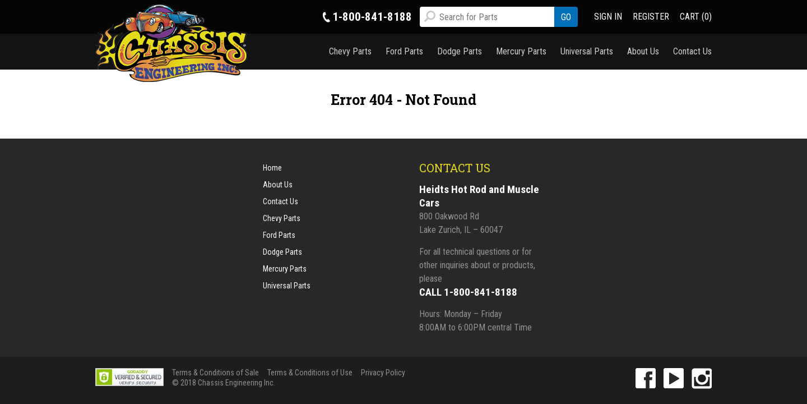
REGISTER (651, 16)
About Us (643, 51)
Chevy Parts (350, 51)
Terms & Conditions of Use (310, 372)
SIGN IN (608, 16)
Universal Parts (586, 51)
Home (272, 167)
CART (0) (696, 16)
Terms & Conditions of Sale (215, 372)
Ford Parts (404, 51)
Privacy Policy (383, 372)
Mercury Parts (521, 51)
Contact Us (692, 51)
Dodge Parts (459, 51)
